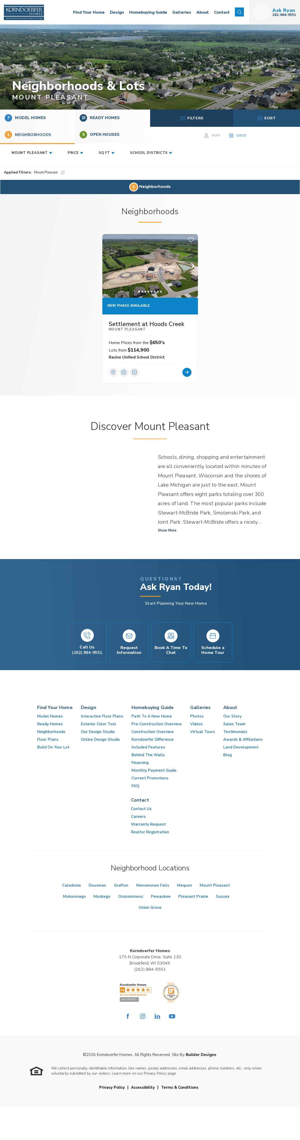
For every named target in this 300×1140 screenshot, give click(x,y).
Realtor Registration (150, 832)
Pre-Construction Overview (157, 724)
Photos (197, 716)
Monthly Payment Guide (154, 770)
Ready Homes (99, 117)
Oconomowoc (130, 896)
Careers (138, 816)
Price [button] (73, 153)
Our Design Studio (98, 731)
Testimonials (235, 731)
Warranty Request (148, 824)
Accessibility (143, 1087)
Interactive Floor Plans (102, 716)
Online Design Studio (100, 739)
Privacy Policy (112, 1087)
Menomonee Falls (152, 885)
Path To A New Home (152, 716)
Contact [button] (222, 12)
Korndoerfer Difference (153, 739)
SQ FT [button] (104, 153)
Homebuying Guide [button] (148, 12)
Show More (167, 530)
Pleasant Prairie (193, 896)
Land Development (241, 747)
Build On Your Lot (53, 747)
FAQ (135, 785)
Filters (192, 118)
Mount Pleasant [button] (30, 153)
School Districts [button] (149, 153)
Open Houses (99, 134)
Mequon (184, 885)
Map (212, 135)
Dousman (97, 885)
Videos (196, 724)
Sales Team (234, 724)
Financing (140, 762)
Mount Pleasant (215, 885)
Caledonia (71, 885)
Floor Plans (47, 739)
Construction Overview (153, 731)
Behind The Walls (148, 755)
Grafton (121, 885)
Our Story (232, 716)
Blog (227, 755)
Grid (237, 135)
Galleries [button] (181, 12)
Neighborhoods (51, 731)
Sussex (222, 896)
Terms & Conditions (179, 1087)
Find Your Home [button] (89, 12)
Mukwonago (74, 896)
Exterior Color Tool (98, 724)
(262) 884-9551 (150, 969)
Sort (266, 118)
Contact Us (141, 808)
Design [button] (117, 12)
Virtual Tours (202, 731)
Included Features (148, 747)
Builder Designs (201, 1054)
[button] (239, 12)
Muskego (102, 896)
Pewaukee (161, 896)
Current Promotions (150, 778)
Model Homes (25, 117)
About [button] (202, 12)
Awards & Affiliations (243, 739)
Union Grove (150, 907)
